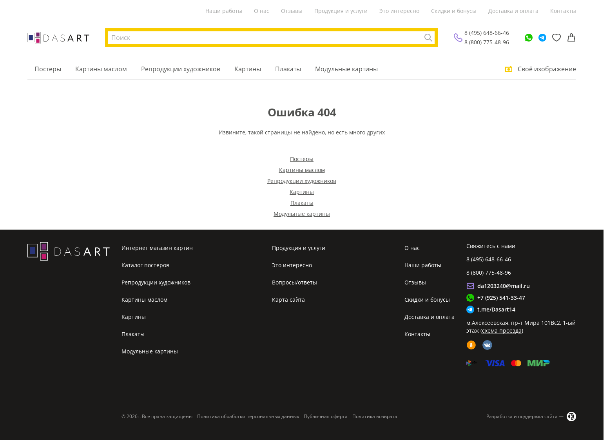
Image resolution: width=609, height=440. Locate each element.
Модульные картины (346, 69)
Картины (247, 69)
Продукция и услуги (341, 10)
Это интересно (399, 10)
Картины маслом (101, 69)
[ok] (471, 345)
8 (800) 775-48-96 (486, 42)
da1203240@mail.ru (503, 286)
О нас (261, 10)
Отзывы (292, 10)
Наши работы (223, 10)
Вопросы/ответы (294, 282)
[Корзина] (571, 37)
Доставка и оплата (513, 10)
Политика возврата (374, 416)
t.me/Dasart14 (496, 309)
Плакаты (288, 69)
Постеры (47, 69)
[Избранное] (556, 37)
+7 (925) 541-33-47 (501, 297)
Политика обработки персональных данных (248, 416)
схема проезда (502, 330)
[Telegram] (542, 38)
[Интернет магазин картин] (58, 37)
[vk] (487, 345)
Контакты (563, 10)
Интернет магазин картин (157, 248)
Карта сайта (288, 299)
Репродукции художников (180, 69)
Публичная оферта (326, 416)
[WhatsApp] (529, 38)
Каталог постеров (145, 265)
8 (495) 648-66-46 (486, 32)
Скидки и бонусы (454, 10)
